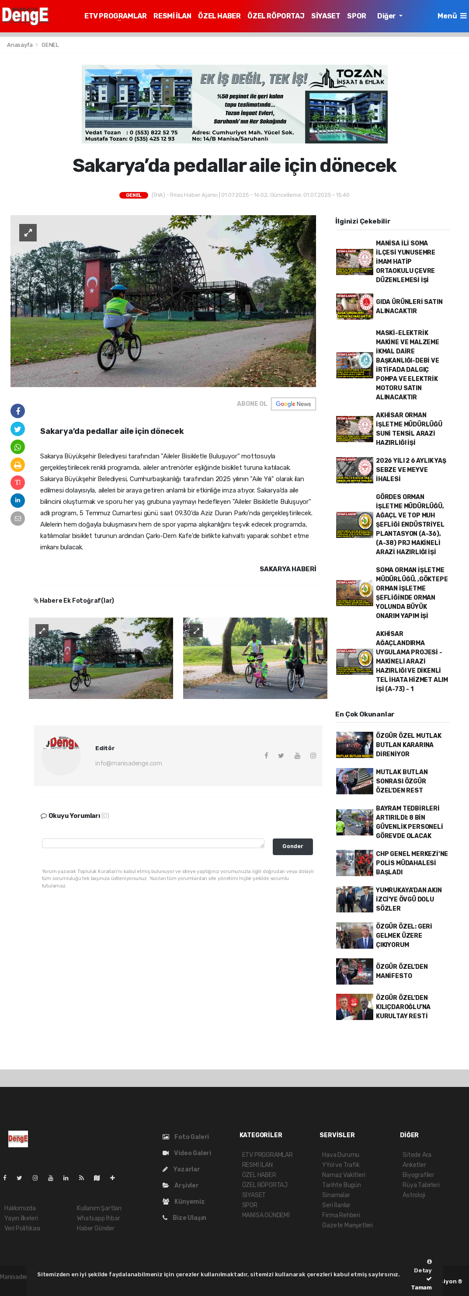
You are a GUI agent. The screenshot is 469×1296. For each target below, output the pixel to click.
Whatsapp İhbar (98, 1218)
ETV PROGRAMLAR (115, 16)
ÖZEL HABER (219, 16)
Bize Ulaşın (185, 1218)
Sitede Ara (417, 1155)
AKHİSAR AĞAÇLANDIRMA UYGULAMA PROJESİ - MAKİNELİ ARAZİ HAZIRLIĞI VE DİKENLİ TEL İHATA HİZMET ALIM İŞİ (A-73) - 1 (412, 661)
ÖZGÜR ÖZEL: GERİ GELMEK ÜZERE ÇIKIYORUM (404, 936)
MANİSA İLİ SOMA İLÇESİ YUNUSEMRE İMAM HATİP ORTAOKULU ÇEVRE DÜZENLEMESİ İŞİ (405, 262)
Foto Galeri (186, 1137)
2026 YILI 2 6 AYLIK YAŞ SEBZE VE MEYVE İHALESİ (411, 470)
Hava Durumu (340, 1155)
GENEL (50, 45)
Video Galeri (187, 1153)
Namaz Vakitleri (343, 1175)
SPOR (356, 16)
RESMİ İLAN (172, 16)
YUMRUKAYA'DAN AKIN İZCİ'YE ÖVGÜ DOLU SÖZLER (409, 899)
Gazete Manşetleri (347, 1225)
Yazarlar (181, 1169)
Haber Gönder (96, 1228)
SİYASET (325, 16)
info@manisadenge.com (128, 763)
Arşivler (181, 1185)
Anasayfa (20, 45)
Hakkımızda (20, 1208)
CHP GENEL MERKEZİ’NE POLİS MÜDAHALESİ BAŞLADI (412, 863)
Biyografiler (418, 1175)
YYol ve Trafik (340, 1165)
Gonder (292, 846)
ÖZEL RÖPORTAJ (275, 16)
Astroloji (414, 1195)
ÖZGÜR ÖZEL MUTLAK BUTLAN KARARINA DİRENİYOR (408, 745)
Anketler (414, 1165)
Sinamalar (336, 1195)
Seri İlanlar (336, 1205)
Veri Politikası (22, 1228)
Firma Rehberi (341, 1215)
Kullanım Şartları (99, 1208)
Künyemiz (184, 1201)
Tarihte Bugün (341, 1185)
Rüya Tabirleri (421, 1185)
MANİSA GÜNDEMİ (266, 1215)
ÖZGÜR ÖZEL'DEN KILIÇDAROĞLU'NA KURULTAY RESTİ (403, 1007)
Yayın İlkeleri (21, 1218)
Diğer (387, 16)
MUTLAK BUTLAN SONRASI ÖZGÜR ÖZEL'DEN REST (402, 781)
